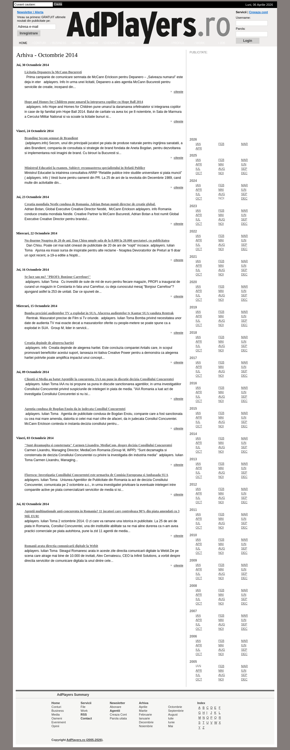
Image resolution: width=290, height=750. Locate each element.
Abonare (115, 706)
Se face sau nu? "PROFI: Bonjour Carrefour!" (57, 277)
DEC (244, 173)
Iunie (171, 722)
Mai (170, 726)
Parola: (240, 28)
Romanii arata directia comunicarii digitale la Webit (61, 546)
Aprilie (143, 706)
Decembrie (146, 722)
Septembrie (176, 710)
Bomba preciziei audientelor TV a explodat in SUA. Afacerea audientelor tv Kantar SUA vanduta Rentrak (99, 313)
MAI (221, 164)
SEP (244, 168)
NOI (221, 173)
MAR (244, 144)
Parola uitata (118, 718)
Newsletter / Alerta (30, 12)
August (172, 714)
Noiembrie (146, 726)
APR (199, 148)
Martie (143, 710)
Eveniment (58, 722)
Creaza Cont (118, 714)
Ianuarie (144, 718)
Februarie (145, 714)
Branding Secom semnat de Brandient (51, 138)
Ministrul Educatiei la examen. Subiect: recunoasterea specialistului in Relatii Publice (84, 168)
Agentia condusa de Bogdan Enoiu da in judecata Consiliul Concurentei (74, 409)
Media (55, 714)
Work (84, 710)
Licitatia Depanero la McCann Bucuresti (53, 72)
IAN (198, 144)
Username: (243, 17)
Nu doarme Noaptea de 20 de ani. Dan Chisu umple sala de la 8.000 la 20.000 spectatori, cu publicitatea (96, 240)
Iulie (171, 718)
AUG (221, 168)
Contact (86, 718)
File (83, 706)
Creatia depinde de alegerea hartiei (49, 343)
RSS (84, 714)
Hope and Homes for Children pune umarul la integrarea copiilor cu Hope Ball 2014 (83, 102)
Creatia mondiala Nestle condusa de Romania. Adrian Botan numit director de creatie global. (89, 204)
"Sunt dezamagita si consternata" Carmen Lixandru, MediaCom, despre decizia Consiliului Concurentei (98, 445)
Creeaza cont (258, 12)
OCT (199, 173)
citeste (178, 91)
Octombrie (175, 706)
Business (57, 710)
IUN (243, 164)
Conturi (56, 706)
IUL (198, 168)
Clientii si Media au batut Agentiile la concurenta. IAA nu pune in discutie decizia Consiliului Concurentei (99, 379)
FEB (221, 144)
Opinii (55, 726)
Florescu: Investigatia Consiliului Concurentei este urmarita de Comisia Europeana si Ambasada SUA (96, 475)
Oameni (56, 718)
